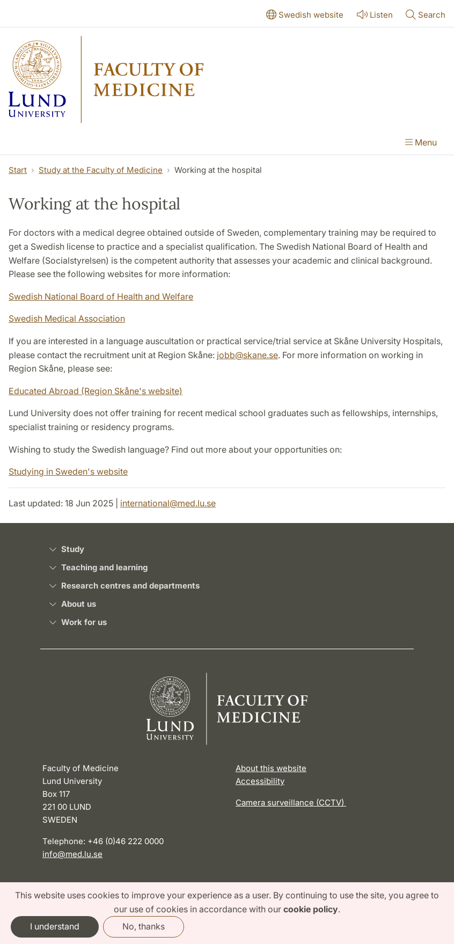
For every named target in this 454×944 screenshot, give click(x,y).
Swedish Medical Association (67, 318)
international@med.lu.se (168, 503)
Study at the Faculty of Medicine (101, 170)
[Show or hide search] (425, 15)
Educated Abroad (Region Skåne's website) (95, 391)
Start (18, 170)
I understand (54, 926)
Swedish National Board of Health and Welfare (101, 296)
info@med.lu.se (72, 854)
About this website (271, 768)
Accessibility (260, 781)
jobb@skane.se (247, 355)
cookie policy (310, 909)
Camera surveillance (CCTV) (291, 802)
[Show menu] (421, 143)
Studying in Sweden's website (68, 471)
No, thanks (143, 926)
